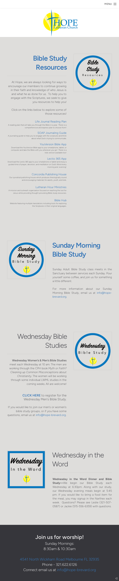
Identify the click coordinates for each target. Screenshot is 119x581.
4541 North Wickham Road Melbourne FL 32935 (59, 559)
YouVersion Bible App (53, 144)
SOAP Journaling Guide (51, 133)
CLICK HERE (31, 395)
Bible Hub (60, 200)
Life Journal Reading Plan (50, 121)
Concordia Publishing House (49, 174)
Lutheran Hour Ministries (50, 187)
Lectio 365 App (56, 158)
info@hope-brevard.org (51, 415)
